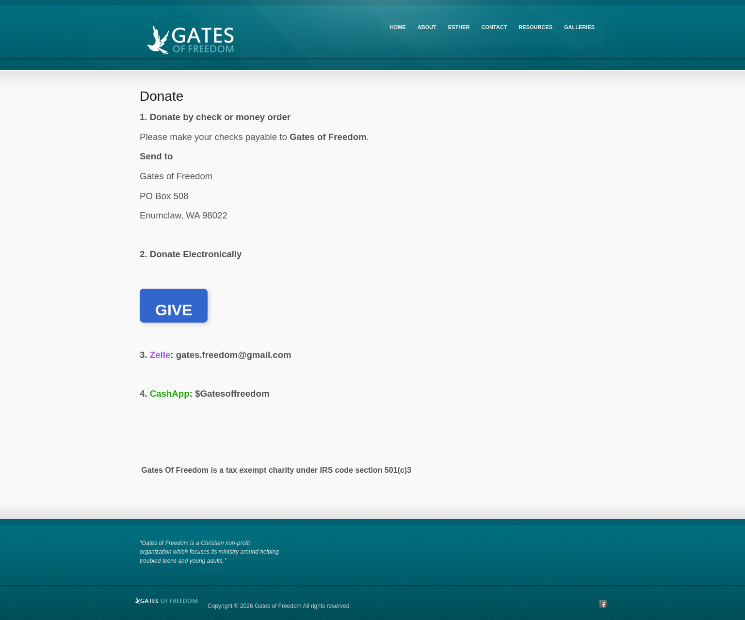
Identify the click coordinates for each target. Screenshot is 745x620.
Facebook (603, 604)
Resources (535, 27)
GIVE (173, 310)
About (427, 27)
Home (398, 27)
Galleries (579, 27)
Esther (459, 27)
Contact (494, 27)
